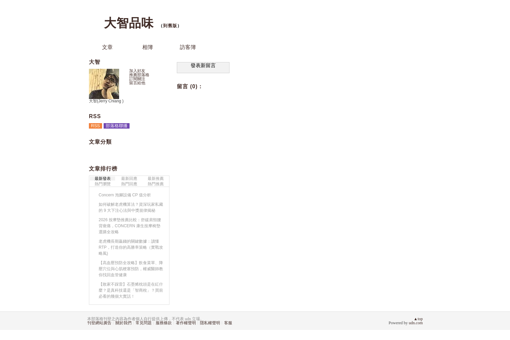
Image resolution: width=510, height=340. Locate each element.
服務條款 (164, 323)
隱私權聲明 (210, 323)
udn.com (416, 323)
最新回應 (129, 179)
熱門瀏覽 (103, 184)
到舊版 (170, 25)
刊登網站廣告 (99, 323)
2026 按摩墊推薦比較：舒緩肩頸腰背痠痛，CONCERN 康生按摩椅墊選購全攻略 (130, 225)
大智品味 (129, 23)
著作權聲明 (186, 323)
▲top (418, 319)
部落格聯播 (117, 125)
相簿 (147, 47)
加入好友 (137, 71)
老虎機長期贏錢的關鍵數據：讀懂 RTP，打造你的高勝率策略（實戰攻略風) (131, 247)
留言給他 (137, 83)
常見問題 (144, 323)
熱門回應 (129, 184)
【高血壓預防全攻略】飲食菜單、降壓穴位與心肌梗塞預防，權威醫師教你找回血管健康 (131, 268)
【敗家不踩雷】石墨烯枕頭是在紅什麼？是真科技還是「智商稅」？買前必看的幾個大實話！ (131, 290)
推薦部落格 (139, 75)
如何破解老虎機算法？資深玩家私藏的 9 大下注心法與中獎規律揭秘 (131, 207)
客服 (228, 323)
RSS (95, 125)
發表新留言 (203, 65)
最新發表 (103, 179)
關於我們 (123, 323)
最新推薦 (156, 179)
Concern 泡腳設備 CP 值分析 (125, 195)
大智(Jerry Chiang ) (106, 101)
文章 (107, 47)
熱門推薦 (156, 184)
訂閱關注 (137, 79)
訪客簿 (188, 47)
